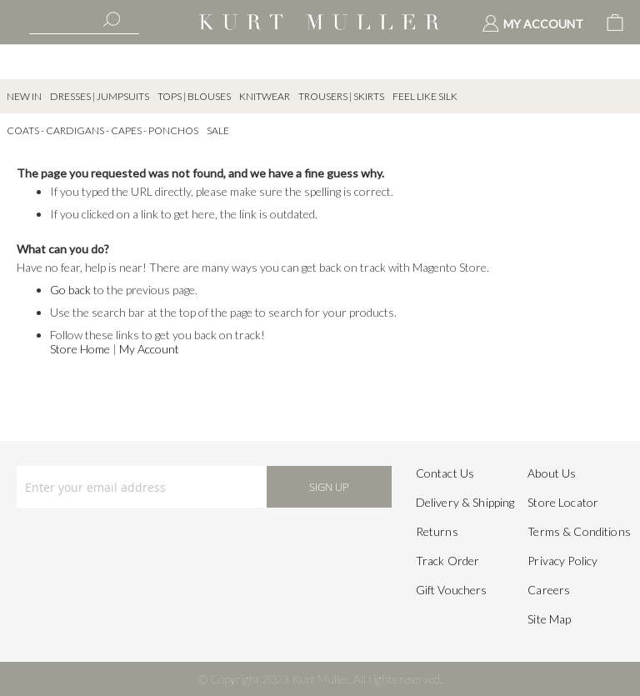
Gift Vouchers (452, 590)
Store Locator (563, 502)
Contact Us (445, 473)
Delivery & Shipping (465, 502)
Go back (70, 290)
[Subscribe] (329, 487)
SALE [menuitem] (218, 130)
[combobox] (84, 21)
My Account (149, 349)
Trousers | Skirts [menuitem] (341, 96)
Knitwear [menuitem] (264, 96)
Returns (437, 531)
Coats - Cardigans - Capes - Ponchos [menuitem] (102, 130)
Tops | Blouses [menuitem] (194, 96)
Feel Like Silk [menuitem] (425, 96)
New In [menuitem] (24, 96)
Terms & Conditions (579, 531)
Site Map (549, 619)
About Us (552, 473)
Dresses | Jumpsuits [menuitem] (99, 96)
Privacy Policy (563, 560)
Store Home (80, 349)
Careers (549, 590)
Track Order (448, 560)
